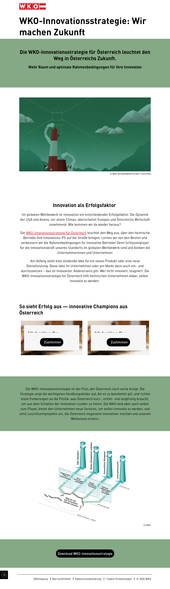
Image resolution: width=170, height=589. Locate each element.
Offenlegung (41, 578)
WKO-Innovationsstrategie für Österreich (56, 232)
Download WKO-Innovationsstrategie (85, 553)
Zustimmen (52, 342)
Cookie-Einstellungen (119, 578)
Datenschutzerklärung (88, 578)
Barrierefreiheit (61, 578)
